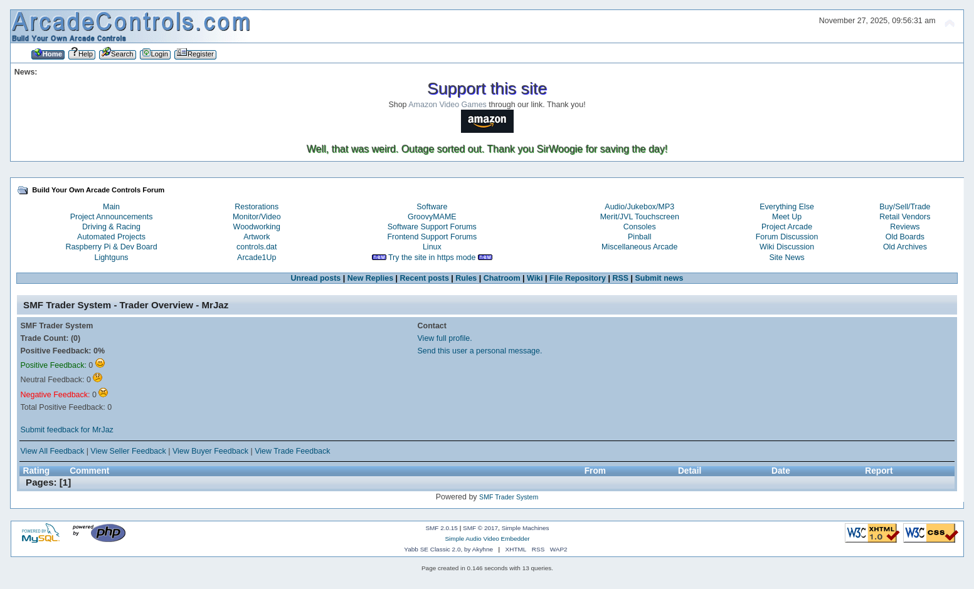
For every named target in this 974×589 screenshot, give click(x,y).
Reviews (904, 226)
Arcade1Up (256, 257)
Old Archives (905, 246)
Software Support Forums (432, 226)
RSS (620, 278)
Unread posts (316, 278)
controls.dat (256, 246)
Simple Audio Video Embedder (487, 538)
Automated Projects (111, 236)
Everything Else (787, 206)
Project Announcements (111, 216)
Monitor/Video (257, 216)
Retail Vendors (904, 216)
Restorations (256, 206)
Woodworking (256, 226)
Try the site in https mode (432, 257)
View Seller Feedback (128, 451)
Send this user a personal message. (480, 351)
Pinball (639, 236)
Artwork (256, 236)
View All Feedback (53, 451)
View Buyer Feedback (210, 451)
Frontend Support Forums (432, 236)
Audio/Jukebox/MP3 (639, 206)
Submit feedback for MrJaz (67, 429)
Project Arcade (786, 226)
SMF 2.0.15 (441, 527)
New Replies (370, 278)
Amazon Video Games (447, 104)
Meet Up (787, 216)
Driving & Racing (111, 226)
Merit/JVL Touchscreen (639, 216)
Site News (787, 257)
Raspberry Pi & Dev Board (111, 246)
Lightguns (111, 257)
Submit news (659, 278)
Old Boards (905, 236)
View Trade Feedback (292, 451)
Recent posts (424, 278)
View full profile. (445, 338)
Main (111, 206)
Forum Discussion (787, 236)
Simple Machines (525, 527)
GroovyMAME (432, 216)
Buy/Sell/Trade (904, 206)
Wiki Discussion (787, 246)
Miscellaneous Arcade (639, 246)
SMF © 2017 (480, 527)
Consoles (639, 226)
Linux (432, 246)
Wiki (535, 278)
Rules (466, 278)
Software (431, 206)
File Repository (577, 278)
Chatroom (502, 278)
